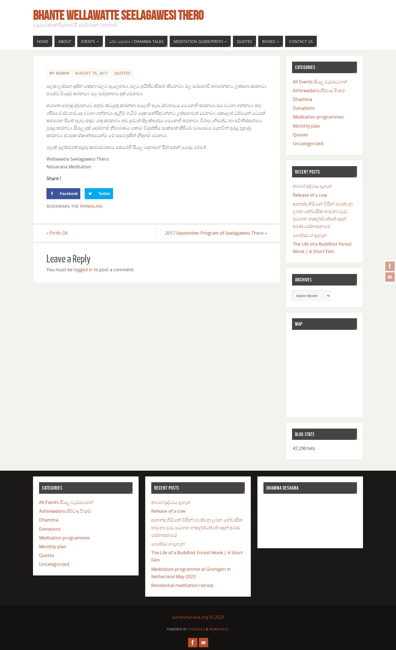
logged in (83, 270)
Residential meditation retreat (182, 585)
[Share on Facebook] (63, 193)
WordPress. (219, 629)
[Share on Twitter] (99, 193)
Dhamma (302, 99)
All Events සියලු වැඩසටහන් (320, 82)
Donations (304, 108)
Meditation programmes (318, 117)
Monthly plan (306, 126)
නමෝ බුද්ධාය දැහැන (312, 186)
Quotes (122, 73)
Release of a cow (310, 195)
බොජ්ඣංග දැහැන (310, 235)
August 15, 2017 (92, 73)
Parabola (196, 629)
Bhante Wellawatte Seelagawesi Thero (118, 15)
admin (63, 73)
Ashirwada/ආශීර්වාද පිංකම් (319, 90)
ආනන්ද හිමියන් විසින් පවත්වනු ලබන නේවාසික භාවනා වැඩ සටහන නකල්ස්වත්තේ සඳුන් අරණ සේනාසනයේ (197, 527)
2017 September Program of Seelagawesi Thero (216, 233)
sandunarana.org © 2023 (198, 617)
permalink (91, 206)
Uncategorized (308, 144)
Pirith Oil (57, 233)
